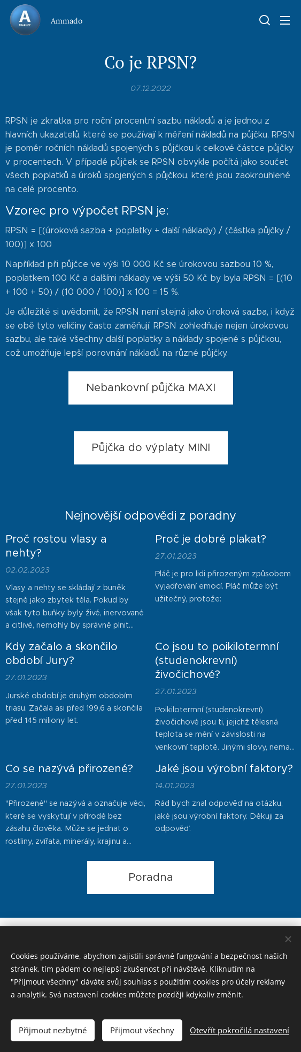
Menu (285, 20)
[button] (263, 19)
